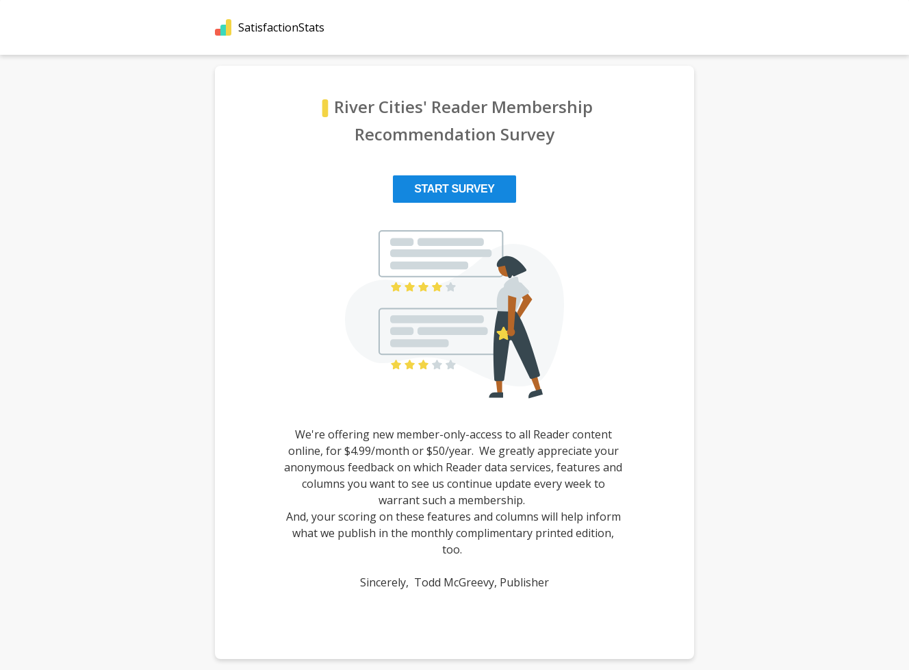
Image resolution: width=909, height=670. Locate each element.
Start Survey (454, 189)
